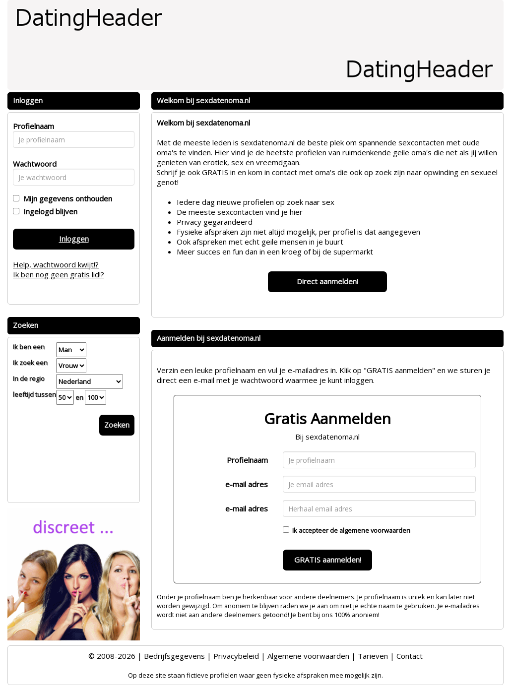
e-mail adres (246, 484)
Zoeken (116, 425)
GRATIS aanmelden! (327, 560)
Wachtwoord (32, 164)
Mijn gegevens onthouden (65, 198)
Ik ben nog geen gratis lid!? (58, 274)
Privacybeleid (236, 656)
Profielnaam (247, 460)
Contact (409, 656)
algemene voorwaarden (374, 530)
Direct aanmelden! (327, 281)
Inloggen (74, 239)
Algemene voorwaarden (308, 656)
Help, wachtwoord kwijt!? (56, 264)
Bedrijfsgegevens (174, 656)
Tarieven (373, 656)
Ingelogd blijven (48, 211)
